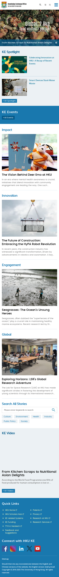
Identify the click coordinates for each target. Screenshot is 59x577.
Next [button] (55, 27)
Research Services (41, 522)
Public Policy (10, 421)
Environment (22, 417)
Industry (48, 417)
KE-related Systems (14, 518)
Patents (36, 510)
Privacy (36, 514)
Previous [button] (4, 27)
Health (36, 417)
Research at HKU (40, 518)
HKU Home (10, 510)
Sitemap (5, 559)
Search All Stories (14, 403)
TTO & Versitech (12, 526)
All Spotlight (9, 101)
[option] (29, 28)
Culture (7, 417)
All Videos (8, 491)
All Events (8, 118)
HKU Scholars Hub (13, 514)
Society (24, 421)
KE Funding (10, 522)
